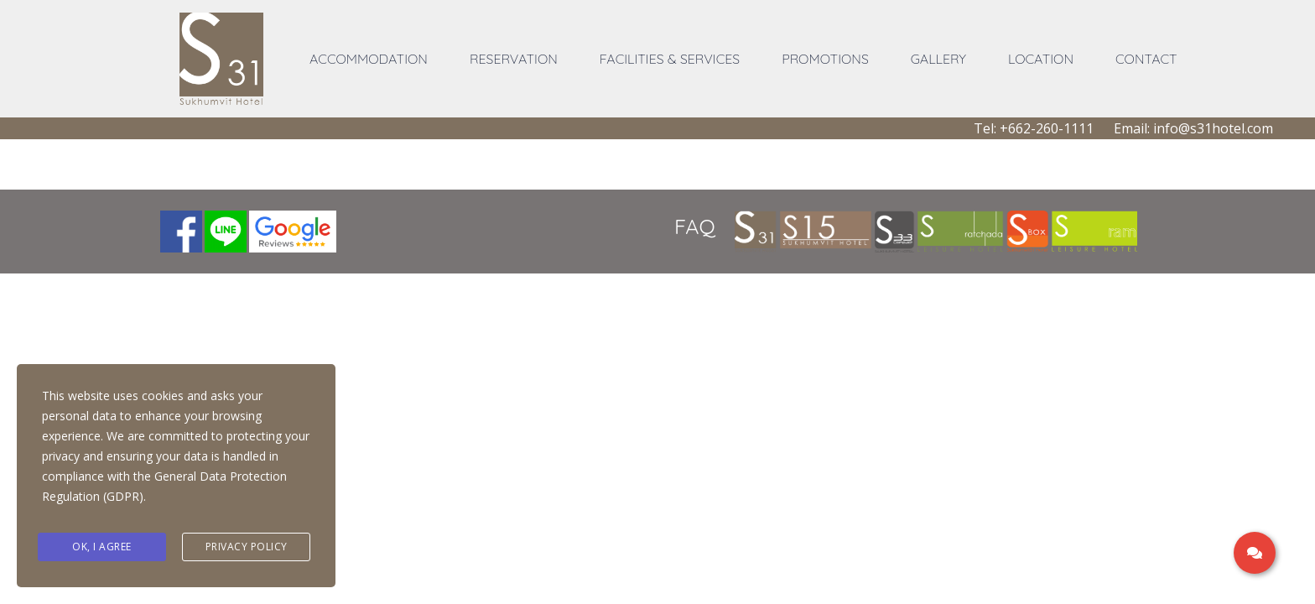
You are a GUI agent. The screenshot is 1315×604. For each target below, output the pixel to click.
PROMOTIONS (825, 58)
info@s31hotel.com (1213, 128)
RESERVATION (514, 58)
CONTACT (1146, 58)
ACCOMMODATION (368, 58)
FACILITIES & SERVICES (670, 58)
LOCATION (1040, 58)
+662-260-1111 (1047, 128)
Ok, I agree (102, 547)
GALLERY (938, 58)
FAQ (694, 226)
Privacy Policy (246, 547)
